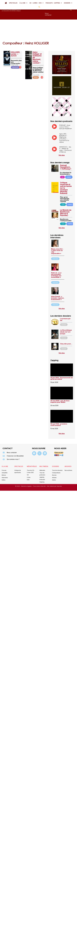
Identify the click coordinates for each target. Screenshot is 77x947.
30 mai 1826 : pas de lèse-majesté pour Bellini (60, 390)
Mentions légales (26, 475)
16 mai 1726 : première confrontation (58, 414)
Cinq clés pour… (66, 333)
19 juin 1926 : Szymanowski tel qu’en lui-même (61, 367)
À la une (23, 3)
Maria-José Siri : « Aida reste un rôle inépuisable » (57, 240)
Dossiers (68, 3)
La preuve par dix (65, 309)
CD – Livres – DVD (36, 3)
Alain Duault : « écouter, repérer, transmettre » (57, 287)
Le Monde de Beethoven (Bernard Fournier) (65, 202)
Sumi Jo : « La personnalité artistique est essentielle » (56, 264)
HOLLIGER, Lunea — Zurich (15, 43)
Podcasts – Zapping (54, 3)
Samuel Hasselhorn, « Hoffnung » (65, 156)
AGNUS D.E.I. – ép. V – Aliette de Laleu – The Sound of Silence (65, 138)
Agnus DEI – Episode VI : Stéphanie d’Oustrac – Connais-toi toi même (64, 127)
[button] (23, 3)
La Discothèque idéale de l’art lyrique (66, 321)
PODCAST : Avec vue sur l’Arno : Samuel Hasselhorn (65, 116)
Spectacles (13, 3)
